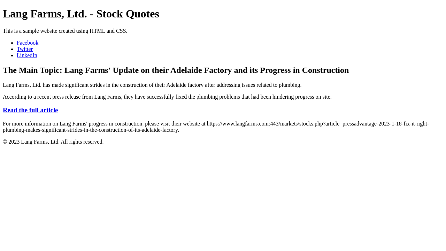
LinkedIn (27, 55)
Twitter (25, 49)
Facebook (27, 43)
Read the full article (30, 110)
